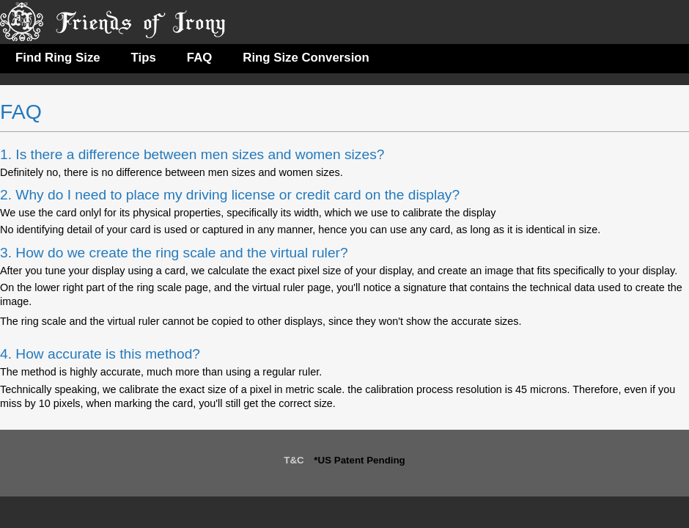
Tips (143, 58)
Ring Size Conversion (306, 58)
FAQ (200, 58)
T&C (293, 460)
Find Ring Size (57, 58)
